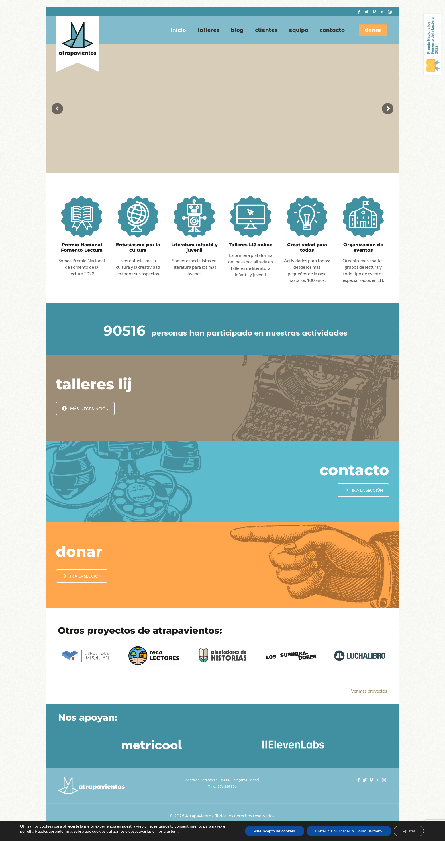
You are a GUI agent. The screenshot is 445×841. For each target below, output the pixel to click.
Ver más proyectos (369, 690)
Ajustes (408, 830)
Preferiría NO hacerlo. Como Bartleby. (349, 830)
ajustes (170, 831)
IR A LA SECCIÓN (363, 490)
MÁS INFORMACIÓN (85, 408)
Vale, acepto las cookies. (275, 830)
